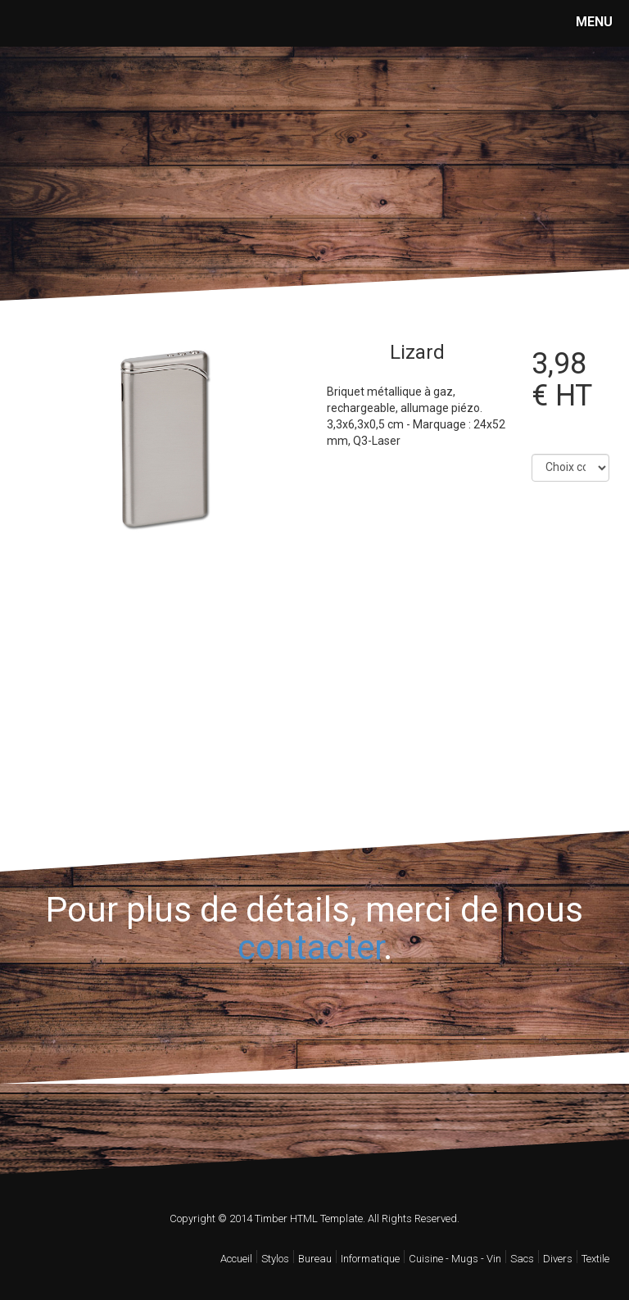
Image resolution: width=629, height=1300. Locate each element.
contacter (310, 947)
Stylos (275, 1258)
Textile (595, 1258)
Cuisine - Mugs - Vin (455, 1258)
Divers (557, 1258)
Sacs (522, 1258)
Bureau (315, 1258)
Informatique (370, 1258)
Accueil (236, 1258)
